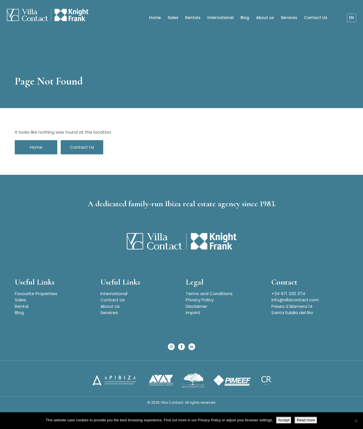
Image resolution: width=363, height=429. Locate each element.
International (220, 17)
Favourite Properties (36, 293)
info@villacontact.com (295, 300)
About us (265, 17)
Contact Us (315, 17)
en (351, 17)
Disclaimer (196, 306)
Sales (173, 17)
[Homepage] (45, 15)
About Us (110, 306)
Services (289, 17)
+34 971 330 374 (288, 293)
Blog (244, 17)
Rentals (193, 17)
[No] (356, 421)
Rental (21, 306)
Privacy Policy (200, 300)
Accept (284, 420)
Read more (306, 420)
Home (155, 17)
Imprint (193, 313)
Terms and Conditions (209, 293)
